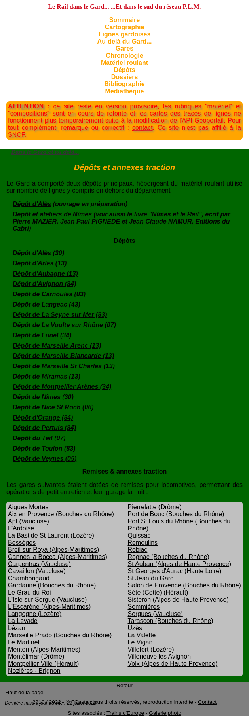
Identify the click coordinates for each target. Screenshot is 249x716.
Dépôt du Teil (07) (39, 438)
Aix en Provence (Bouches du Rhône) (61, 514)
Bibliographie (124, 84)
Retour (124, 685)
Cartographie (124, 27)
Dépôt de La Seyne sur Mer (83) (60, 314)
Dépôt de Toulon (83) (44, 448)
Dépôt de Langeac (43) (46, 304)
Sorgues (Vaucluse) (155, 613)
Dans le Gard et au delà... (45, 152)
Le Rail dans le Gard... (78, 6)
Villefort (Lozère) (151, 649)
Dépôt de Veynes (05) (44, 458)
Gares (124, 48)
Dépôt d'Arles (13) (40, 263)
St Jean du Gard (151, 578)
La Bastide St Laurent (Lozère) (51, 535)
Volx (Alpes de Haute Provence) (173, 663)
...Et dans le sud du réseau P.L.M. (156, 6)
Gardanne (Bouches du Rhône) (52, 585)
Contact (207, 702)
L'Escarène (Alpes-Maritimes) (49, 606)
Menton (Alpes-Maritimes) (44, 649)
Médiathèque (124, 91)
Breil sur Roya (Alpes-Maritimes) (53, 549)
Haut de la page (25, 692)
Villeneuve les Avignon (159, 656)
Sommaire (124, 20)
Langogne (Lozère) (34, 613)
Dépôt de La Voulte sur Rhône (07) (64, 325)
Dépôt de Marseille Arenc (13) (57, 345)
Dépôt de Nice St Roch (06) (53, 407)
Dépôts (124, 69)
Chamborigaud (28, 578)
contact (142, 127)
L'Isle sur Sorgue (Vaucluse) (47, 599)
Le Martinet (24, 642)
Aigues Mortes (28, 507)
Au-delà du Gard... (124, 41)
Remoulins (143, 542)
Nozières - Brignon (34, 670)
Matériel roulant (124, 62)
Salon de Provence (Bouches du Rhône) (184, 585)
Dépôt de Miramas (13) (46, 376)
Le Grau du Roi (29, 592)
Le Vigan (140, 642)
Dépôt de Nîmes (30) (43, 397)
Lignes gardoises (125, 34)
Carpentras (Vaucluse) (39, 564)
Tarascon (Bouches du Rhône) (170, 621)
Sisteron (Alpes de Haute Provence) (178, 599)
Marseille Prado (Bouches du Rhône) (60, 635)
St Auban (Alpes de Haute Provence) (180, 564)
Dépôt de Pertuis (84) (44, 427)
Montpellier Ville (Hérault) (43, 663)
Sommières (144, 606)
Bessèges (22, 542)
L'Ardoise (21, 528)
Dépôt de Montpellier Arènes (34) (62, 386)
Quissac (139, 535)
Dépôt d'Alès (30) (38, 253)
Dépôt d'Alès (32, 204)
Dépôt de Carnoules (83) (49, 294)
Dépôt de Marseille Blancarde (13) (63, 355)
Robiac (138, 549)
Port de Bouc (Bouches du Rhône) (176, 514)
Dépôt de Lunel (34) (42, 335)
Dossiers (124, 77)
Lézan (16, 628)
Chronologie (124, 55)
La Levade (23, 621)
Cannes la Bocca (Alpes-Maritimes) (57, 556)
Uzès (135, 628)
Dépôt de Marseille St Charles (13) (64, 366)
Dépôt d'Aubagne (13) (45, 273)
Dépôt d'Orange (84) (43, 417)
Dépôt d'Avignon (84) (44, 283)
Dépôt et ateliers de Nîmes (52, 214)
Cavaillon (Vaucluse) (37, 571)
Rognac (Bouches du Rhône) (168, 556)
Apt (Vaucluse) (28, 521)
